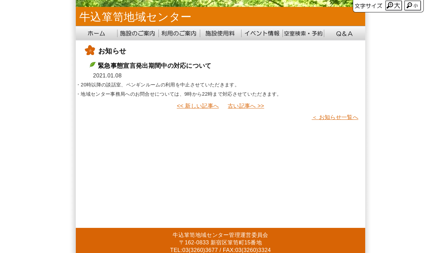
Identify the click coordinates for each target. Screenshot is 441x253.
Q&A (344, 33)
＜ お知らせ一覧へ (335, 117)
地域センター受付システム (303, 33)
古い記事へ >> (246, 106)
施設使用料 (220, 33)
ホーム (96, 33)
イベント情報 (262, 33)
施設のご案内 (137, 33)
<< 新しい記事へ (198, 106)
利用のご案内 (179, 33)
